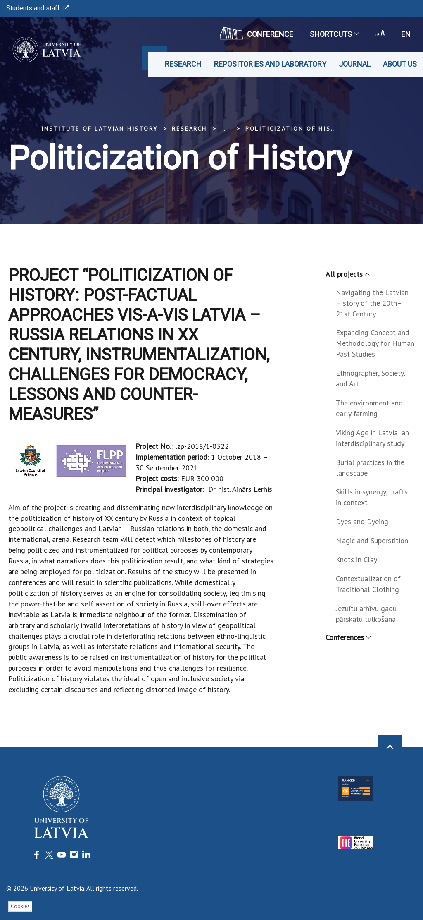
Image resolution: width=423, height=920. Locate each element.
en (406, 34)
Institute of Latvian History (99, 128)
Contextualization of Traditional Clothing (368, 584)
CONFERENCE (256, 33)
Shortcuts (334, 34)
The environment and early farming (369, 408)
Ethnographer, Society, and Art (370, 378)
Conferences (348, 637)
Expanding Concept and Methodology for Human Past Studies (375, 343)
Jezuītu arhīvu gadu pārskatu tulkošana (366, 614)
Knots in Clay (356, 559)
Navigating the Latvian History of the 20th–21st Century (372, 303)
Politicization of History (297, 128)
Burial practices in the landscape (370, 468)
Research (183, 64)
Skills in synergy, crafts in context (372, 497)
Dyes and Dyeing (362, 521)
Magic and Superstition (372, 540)
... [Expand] (226, 128)
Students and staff (37, 8)
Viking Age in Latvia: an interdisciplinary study (372, 438)
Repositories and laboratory (270, 64)
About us (400, 64)
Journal (355, 64)
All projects (347, 274)
